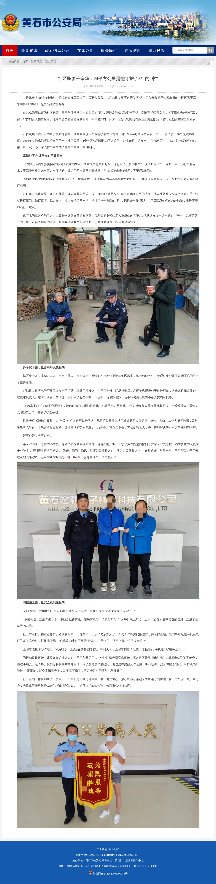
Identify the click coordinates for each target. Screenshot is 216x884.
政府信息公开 (57, 50)
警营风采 (157, 50)
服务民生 (109, 50)
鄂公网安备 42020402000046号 (108, 873)
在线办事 (85, 50)
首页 (10, 50)
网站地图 (114, 849)
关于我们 (102, 849)
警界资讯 (29, 50)
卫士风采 (50, 61)
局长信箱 (133, 50)
